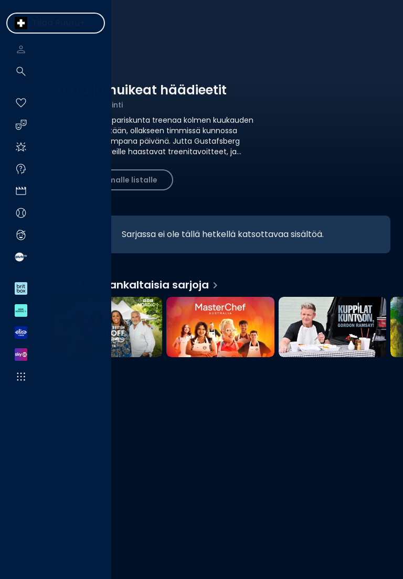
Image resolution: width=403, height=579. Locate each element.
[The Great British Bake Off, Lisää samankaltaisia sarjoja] (108, 328)
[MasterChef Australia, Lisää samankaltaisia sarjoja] (220, 328)
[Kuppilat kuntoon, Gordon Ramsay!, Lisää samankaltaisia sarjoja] (332, 328)
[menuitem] (21, 23)
